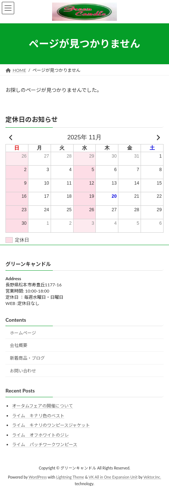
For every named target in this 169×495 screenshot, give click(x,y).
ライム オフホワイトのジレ (40, 435)
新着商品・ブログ (27, 358)
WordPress (38, 477)
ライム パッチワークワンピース (44, 444)
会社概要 (18, 345)
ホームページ (23, 333)
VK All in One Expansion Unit (113, 477)
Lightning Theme (70, 477)
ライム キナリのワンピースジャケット (51, 425)
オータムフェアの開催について (42, 406)
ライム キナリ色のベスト (38, 415)
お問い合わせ (23, 371)
